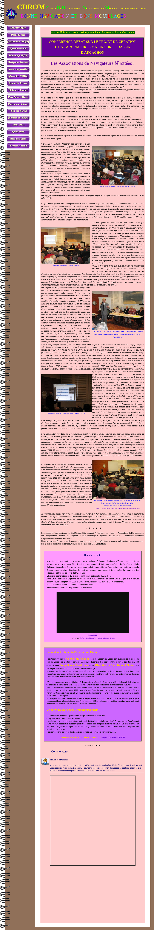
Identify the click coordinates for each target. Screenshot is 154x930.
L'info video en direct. (106, 638)
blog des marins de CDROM (113, 737)
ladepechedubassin (87, 638)
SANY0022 (92, 635)
